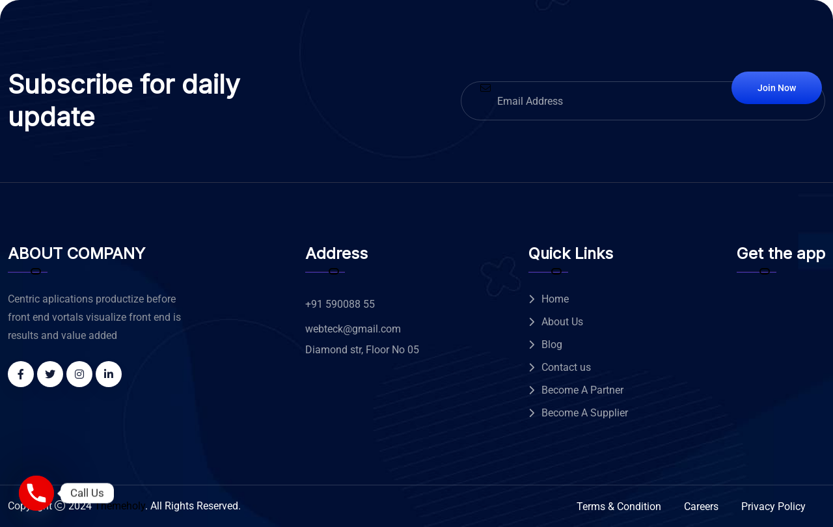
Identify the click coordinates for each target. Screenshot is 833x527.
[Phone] (36, 493)
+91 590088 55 (340, 304)
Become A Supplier (584, 413)
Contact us (566, 367)
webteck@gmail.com (353, 329)
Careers (701, 506)
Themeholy (119, 506)
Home (555, 299)
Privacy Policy (773, 506)
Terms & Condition (619, 506)
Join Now (777, 88)
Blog (551, 344)
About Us (562, 322)
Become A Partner (582, 390)
